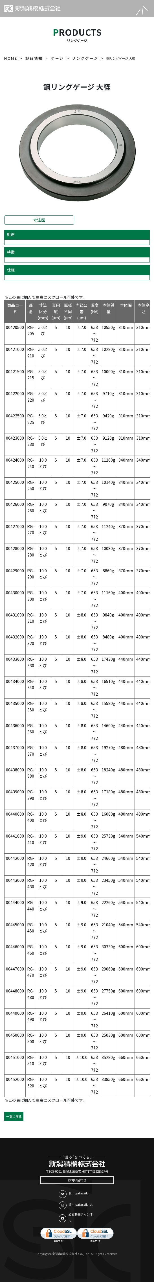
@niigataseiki (74, 1194)
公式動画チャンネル (76, 1217)
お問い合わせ (77, 1180)
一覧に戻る (14, 1116)
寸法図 (39, 220)
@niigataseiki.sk (76, 1205)
